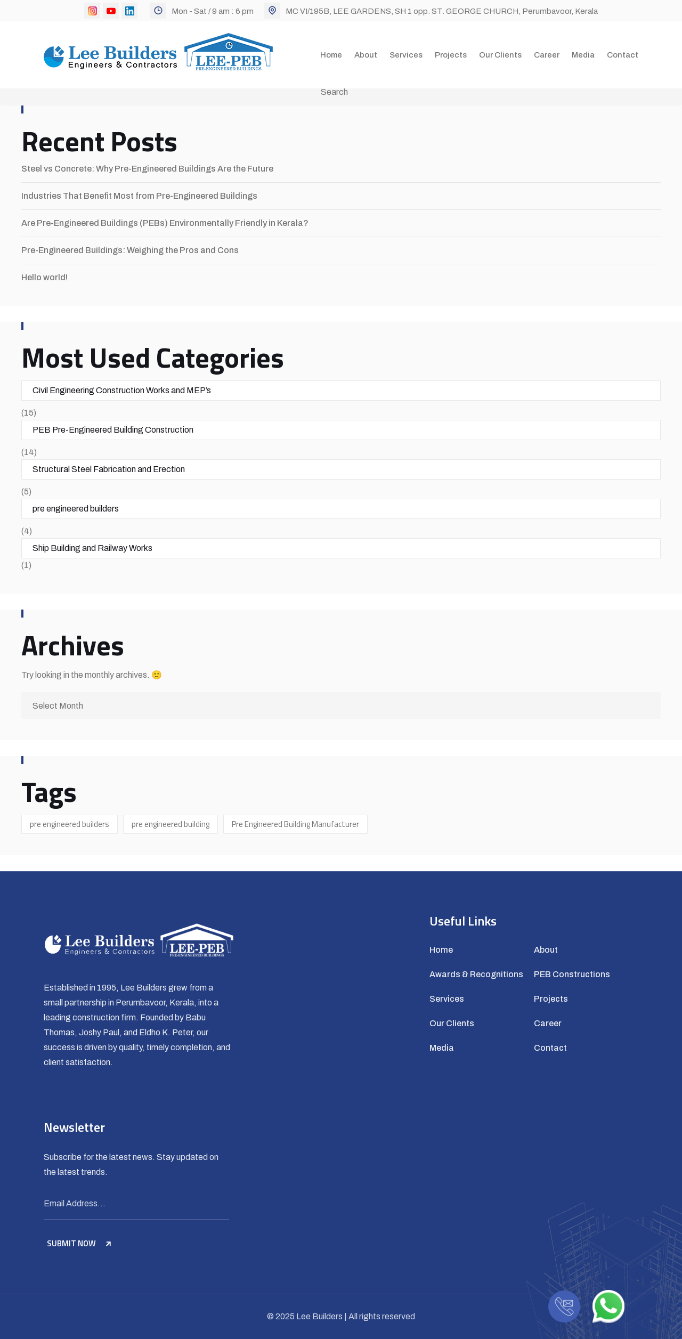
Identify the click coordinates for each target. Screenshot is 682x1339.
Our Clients (500, 55)
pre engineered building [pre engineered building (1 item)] (170, 824)
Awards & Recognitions (476, 974)
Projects (451, 55)
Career (546, 55)
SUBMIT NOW (81, 1244)
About (365, 55)
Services (406, 55)
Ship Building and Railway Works (92, 548)
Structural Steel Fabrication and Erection (109, 469)
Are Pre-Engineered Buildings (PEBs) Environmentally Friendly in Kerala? (164, 223)
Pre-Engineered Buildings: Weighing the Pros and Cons (130, 250)
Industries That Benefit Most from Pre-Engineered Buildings (139, 195)
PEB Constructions (572, 974)
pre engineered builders (76, 508)
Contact (622, 55)
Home (331, 55)
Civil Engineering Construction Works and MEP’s (122, 390)
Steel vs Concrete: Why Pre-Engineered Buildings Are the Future (147, 168)
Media (583, 55)
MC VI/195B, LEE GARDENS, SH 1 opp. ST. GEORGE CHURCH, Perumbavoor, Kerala (442, 11)
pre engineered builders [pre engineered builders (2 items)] (69, 824)
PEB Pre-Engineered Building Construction (113, 429)
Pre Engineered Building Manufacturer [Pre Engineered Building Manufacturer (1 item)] (295, 824)
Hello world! (44, 277)
